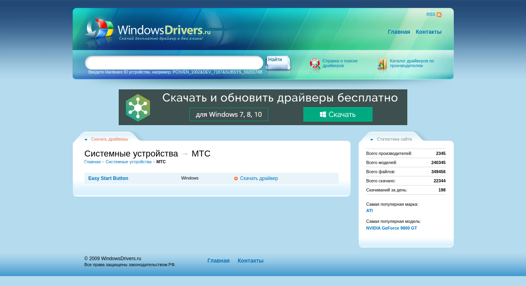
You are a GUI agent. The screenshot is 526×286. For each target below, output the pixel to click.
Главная (399, 32)
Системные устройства (129, 161)
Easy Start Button (109, 178)
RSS (430, 14)
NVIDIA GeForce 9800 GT (391, 228)
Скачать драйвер (259, 178)
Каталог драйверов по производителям (412, 63)
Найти (275, 59)
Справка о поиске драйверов (340, 63)
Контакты (428, 32)
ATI (369, 210)
